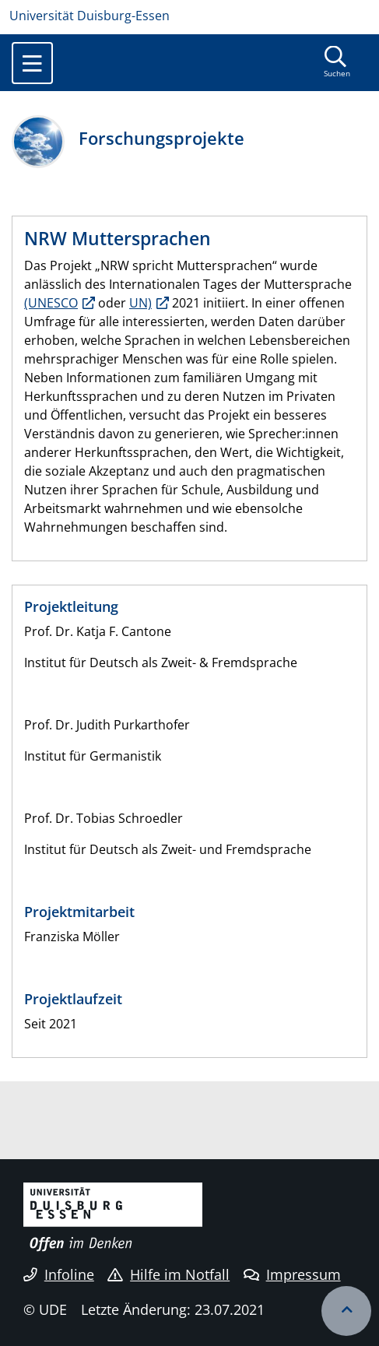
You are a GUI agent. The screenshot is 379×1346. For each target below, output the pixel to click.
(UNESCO (51, 302)
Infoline (58, 1274)
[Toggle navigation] (32, 63)
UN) (140, 302)
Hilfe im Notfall (168, 1274)
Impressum (292, 1274)
